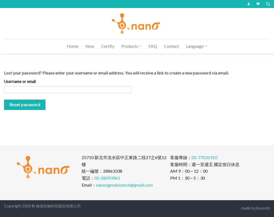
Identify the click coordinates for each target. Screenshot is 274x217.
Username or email (20, 81)
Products (131, 46)
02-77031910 (204, 157)
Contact (171, 46)
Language (196, 46)
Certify (107, 46)
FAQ (153, 46)
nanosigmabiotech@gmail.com (124, 184)
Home (72, 46)
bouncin (263, 208)
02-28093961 (107, 177)
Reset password (24, 104)
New (89, 46)
